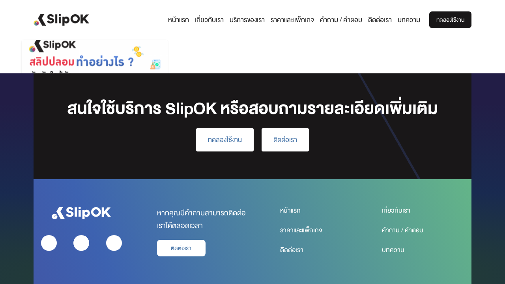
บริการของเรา (242, 20)
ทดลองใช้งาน (448, 20)
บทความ (404, 20)
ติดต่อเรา (375, 20)
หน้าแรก (174, 20)
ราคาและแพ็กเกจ (288, 20)
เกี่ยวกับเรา (205, 20)
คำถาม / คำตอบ (337, 20)
